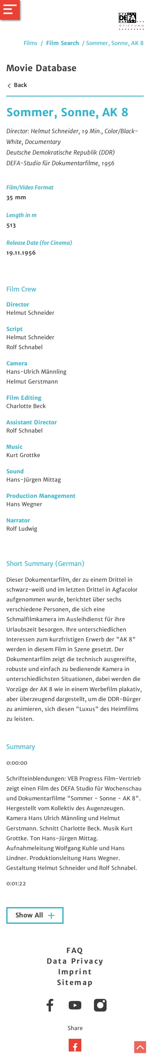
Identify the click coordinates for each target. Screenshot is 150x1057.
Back (16, 85)
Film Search (62, 43)
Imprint (75, 971)
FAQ (74, 950)
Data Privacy (75, 961)
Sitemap (75, 982)
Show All (30, 915)
